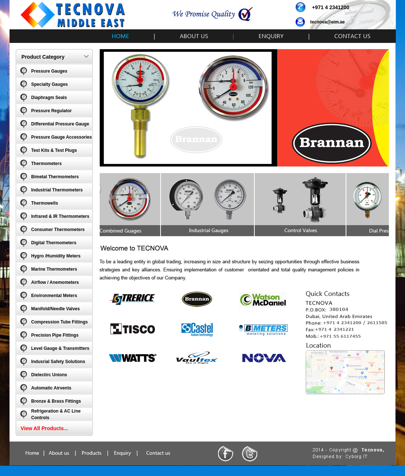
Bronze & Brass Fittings (56, 401)
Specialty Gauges (49, 84)
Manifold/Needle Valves (55, 308)
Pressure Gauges (49, 71)
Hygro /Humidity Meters (56, 256)
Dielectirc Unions (49, 374)
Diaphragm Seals (49, 97)
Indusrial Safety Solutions (58, 361)
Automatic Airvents (51, 388)
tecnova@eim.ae (327, 22)
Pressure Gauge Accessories (61, 137)
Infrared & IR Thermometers (60, 216)
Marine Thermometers (54, 269)
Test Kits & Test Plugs (54, 150)
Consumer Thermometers (58, 229)
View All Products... (44, 428)
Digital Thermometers (53, 242)
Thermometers (46, 163)
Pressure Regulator (51, 110)
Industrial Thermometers (57, 190)
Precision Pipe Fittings (54, 335)
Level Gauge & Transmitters (60, 348)
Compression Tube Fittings (59, 322)
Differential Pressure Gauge (60, 124)
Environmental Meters (54, 295)
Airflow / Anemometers (55, 282)
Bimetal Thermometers (55, 176)
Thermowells (44, 203)
